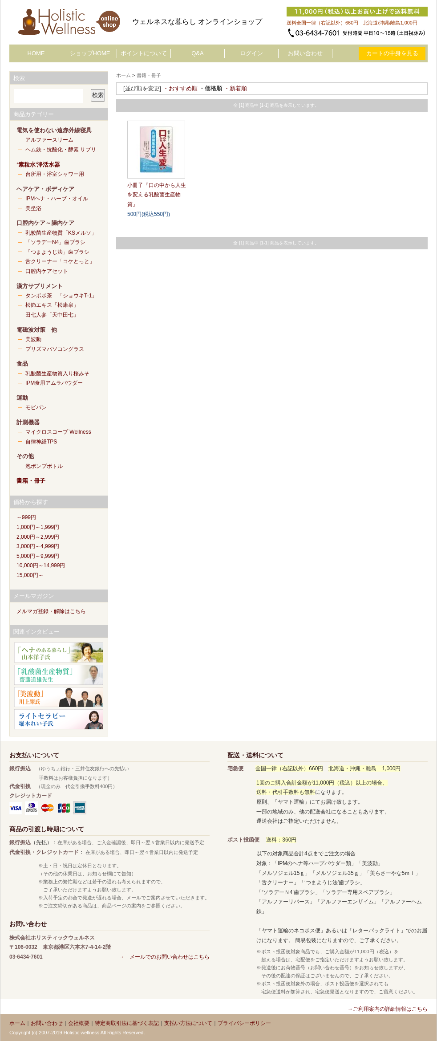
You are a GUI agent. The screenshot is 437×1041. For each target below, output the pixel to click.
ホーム (123, 75)
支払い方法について (188, 1023)
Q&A (197, 53)
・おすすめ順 (180, 88)
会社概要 (78, 1023)
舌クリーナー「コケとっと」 (60, 261)
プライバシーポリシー (244, 1023)
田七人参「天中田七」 (52, 315)
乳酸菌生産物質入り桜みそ (57, 373)
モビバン (36, 407)
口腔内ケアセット (46, 271)
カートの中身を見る (392, 53)
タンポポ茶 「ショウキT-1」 (61, 296)
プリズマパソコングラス (54, 349)
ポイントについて (144, 53)
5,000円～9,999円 (37, 556)
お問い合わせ (305, 53)
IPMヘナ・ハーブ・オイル (56, 198)
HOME (36, 53)
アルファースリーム (49, 140)
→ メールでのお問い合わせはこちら (164, 957)
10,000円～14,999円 (40, 565)
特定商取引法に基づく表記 (127, 1023)
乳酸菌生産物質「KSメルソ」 (61, 233)
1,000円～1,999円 (37, 527)
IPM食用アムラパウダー (54, 383)
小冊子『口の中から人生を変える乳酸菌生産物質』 (156, 194)
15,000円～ (30, 575)
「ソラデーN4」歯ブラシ (55, 242)
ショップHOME (90, 53)
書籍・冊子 (30, 480)
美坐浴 (33, 208)
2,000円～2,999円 (37, 537)
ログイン (251, 53)
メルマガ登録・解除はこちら (51, 611)
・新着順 (235, 88)
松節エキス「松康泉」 (52, 305)
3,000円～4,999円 (37, 546)
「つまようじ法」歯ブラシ (57, 252)
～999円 (26, 517)
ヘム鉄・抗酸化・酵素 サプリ (60, 149)
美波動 (33, 339)
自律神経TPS (41, 442)
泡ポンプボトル (44, 466)
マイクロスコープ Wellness (58, 432)
